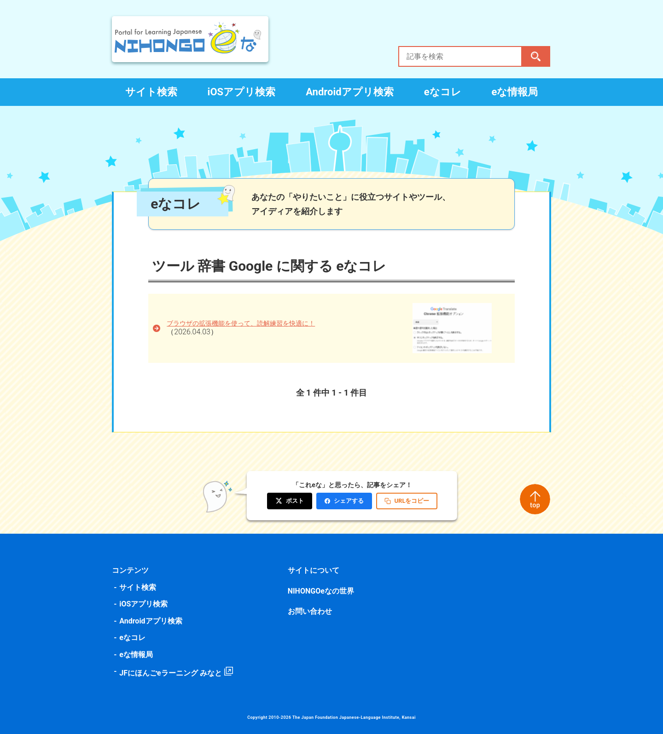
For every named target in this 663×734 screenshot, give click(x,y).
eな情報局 (515, 92)
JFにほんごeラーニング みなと (171, 673)
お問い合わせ (310, 611)
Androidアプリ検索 (350, 92)
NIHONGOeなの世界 (321, 591)
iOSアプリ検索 (242, 92)
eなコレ (442, 92)
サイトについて (313, 570)
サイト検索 (151, 92)
